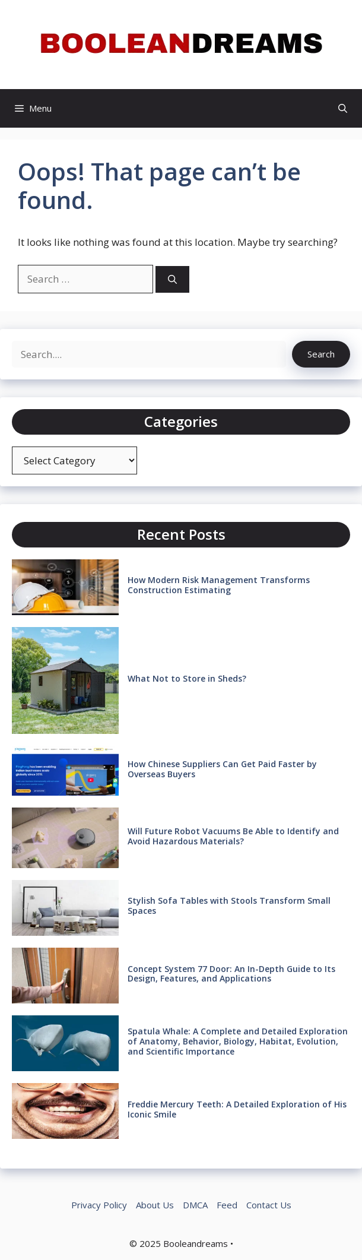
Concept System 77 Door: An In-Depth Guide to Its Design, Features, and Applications (231, 973)
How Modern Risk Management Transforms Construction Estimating (219, 585)
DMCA (195, 1205)
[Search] (172, 279)
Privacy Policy (99, 1205)
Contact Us (268, 1205)
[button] (342, 108)
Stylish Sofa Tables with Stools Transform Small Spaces (229, 905)
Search (321, 354)
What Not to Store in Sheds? (187, 678)
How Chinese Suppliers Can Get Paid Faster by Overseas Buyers (222, 769)
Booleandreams (195, 1243)
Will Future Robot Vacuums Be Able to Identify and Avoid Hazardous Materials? (233, 836)
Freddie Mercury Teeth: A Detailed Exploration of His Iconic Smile (237, 1109)
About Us (155, 1205)
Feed (227, 1205)
